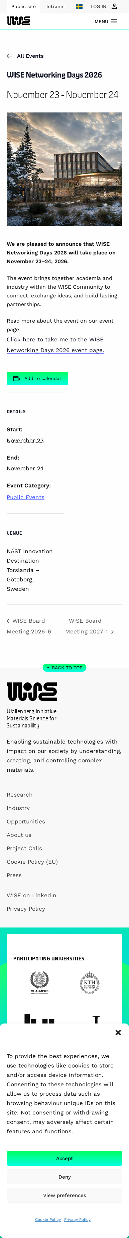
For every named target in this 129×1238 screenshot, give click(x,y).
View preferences (64, 1195)
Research (20, 794)
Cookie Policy (48, 1219)
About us (19, 834)
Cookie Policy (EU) (32, 861)
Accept (64, 1158)
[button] (118, 1033)
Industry (18, 808)
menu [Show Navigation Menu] (101, 21)
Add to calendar (42, 378)
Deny (64, 1177)
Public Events (25, 497)
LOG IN (98, 6)
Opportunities (26, 821)
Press (14, 875)
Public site (23, 6)
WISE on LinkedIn (31, 895)
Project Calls (24, 848)
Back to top (67, 667)
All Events (25, 56)
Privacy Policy (77, 1219)
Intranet (55, 6)
